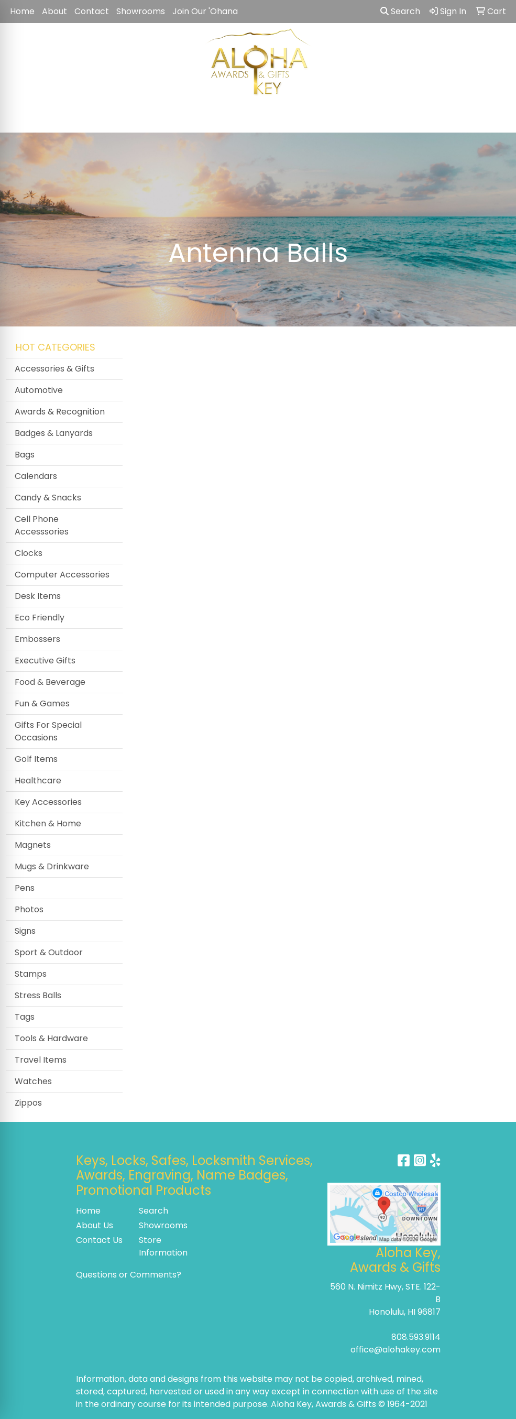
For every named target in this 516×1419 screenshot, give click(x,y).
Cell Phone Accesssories (42, 525)
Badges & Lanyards (54, 433)
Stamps (31, 974)
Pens (25, 888)
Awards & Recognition (60, 412)
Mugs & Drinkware (52, 866)
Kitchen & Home (48, 823)
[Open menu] (495, 117)
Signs (25, 931)
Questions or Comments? (128, 1275)
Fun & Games (42, 703)
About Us (94, 1225)
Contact (91, 11)
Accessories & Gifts (54, 369)
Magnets (33, 845)
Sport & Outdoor (49, 952)
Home (22, 11)
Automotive (39, 390)
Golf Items (36, 759)
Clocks (28, 553)
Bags (25, 455)
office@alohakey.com (395, 1350)
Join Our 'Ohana (205, 11)
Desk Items (38, 596)
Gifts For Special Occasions (48, 731)
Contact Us (99, 1240)
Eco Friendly (39, 618)
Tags (25, 1017)
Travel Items (41, 1060)
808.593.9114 (416, 1337)
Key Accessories (48, 802)
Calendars (36, 476)
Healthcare (38, 780)
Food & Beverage (50, 682)
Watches (33, 1081)
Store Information (163, 1246)
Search (400, 11)
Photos (29, 909)
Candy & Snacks (48, 498)
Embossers (37, 639)
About (54, 11)
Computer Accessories (62, 575)
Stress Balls (38, 995)
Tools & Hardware (51, 1038)
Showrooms (140, 11)
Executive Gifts (45, 660)
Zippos (28, 1103)
